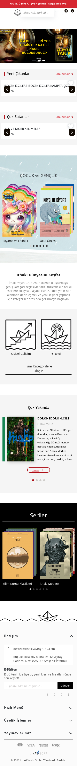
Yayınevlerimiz (38, 733)
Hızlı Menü (38, 707)
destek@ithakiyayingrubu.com (34, 649)
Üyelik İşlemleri (38, 720)
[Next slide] (72, 89)
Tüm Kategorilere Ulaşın (38, 368)
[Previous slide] (7, 89)
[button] (34, 60)
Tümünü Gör (64, 74)
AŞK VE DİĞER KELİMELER (22, 129)
